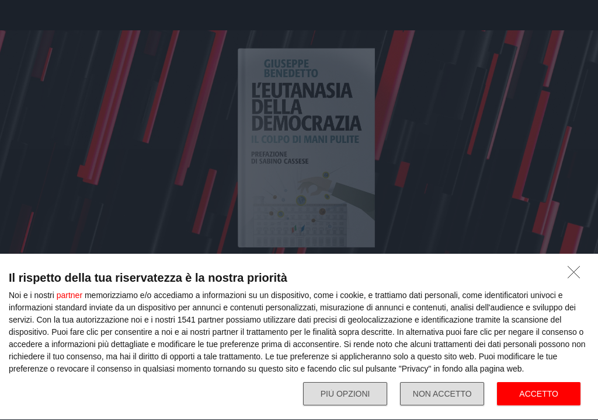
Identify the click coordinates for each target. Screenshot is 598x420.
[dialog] (299, 337)
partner (69, 295)
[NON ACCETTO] (577, 275)
